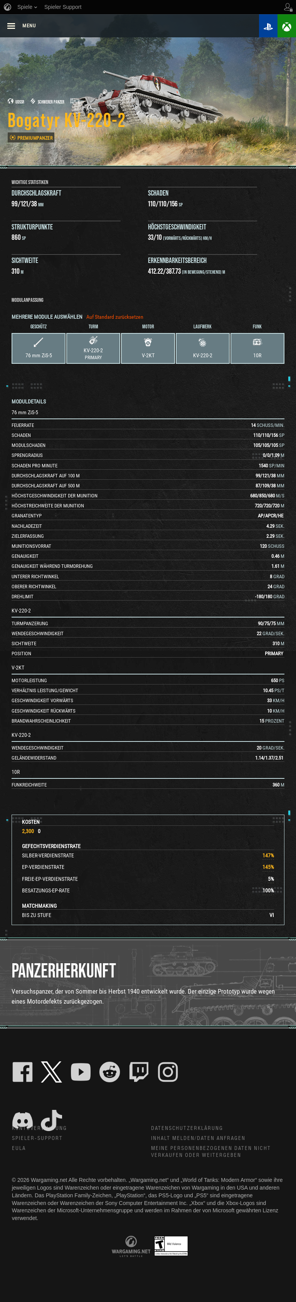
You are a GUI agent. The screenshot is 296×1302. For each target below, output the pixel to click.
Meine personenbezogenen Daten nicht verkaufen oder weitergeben (211, 1152)
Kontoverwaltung (40, 1128)
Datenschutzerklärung (187, 1128)
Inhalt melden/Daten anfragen (199, 1138)
